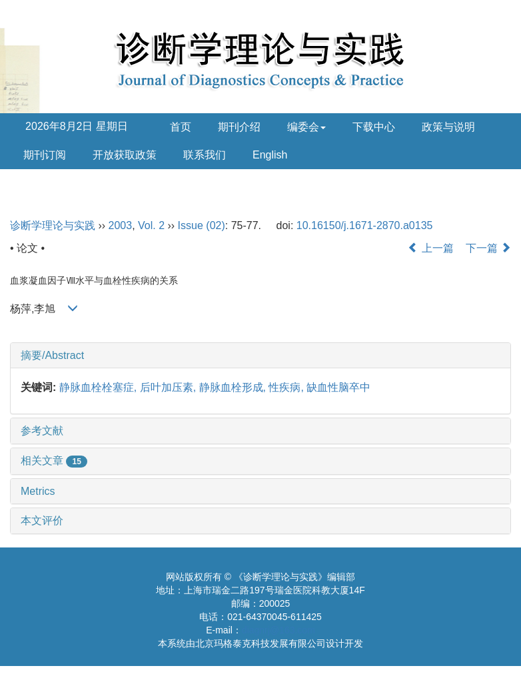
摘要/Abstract (52, 355)
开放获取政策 (125, 155)
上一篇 (430, 248)
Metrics (38, 491)
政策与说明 (448, 127)
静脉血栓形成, (234, 387)
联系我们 (204, 155)
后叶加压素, (169, 387)
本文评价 (42, 520)
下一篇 (488, 248)
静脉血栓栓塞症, (99, 387)
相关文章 (54, 460)
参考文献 (42, 430)
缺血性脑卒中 (338, 387)
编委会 (306, 127)
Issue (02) (201, 225)
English (270, 155)
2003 (121, 225)
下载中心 (373, 127)
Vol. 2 (151, 225)
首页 (180, 127)
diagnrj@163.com (278, 630)
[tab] (260, 355)
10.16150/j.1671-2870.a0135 (364, 225)
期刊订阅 (44, 155)
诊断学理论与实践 (52, 225)
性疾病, (287, 387)
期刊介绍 (239, 127)
